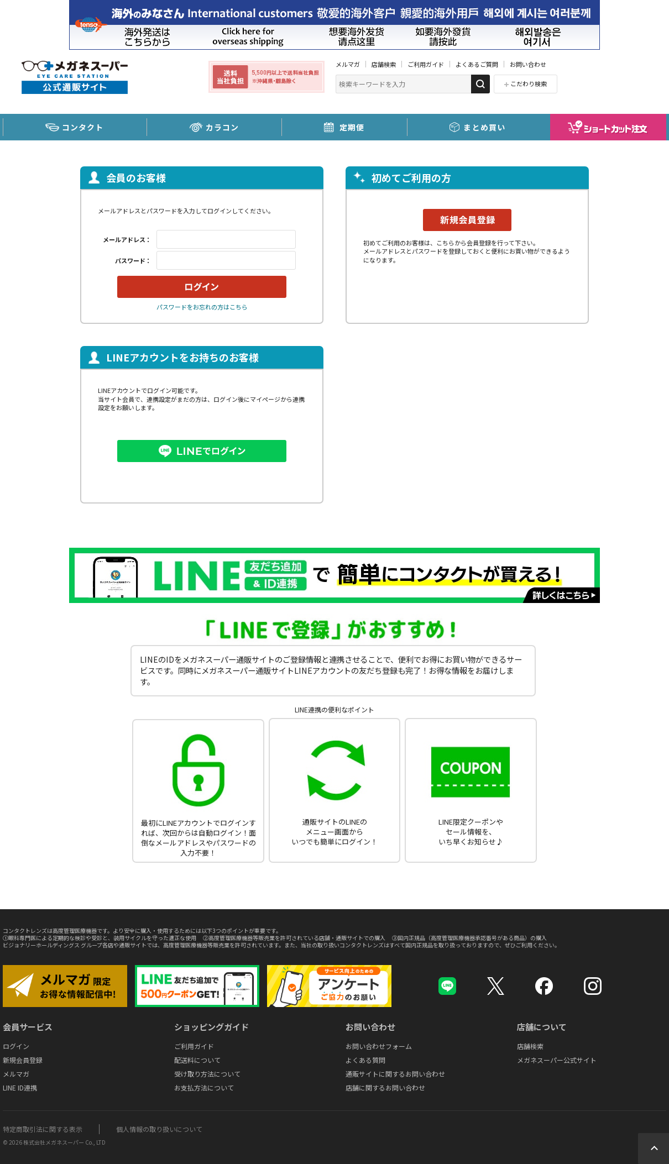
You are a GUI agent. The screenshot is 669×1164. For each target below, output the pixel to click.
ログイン (16, 1046)
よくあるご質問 (477, 64)
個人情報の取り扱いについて (159, 1129)
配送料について (197, 1060)
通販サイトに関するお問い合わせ (395, 1073)
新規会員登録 (23, 1060)
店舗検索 (384, 64)
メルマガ (348, 64)
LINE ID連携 (20, 1087)
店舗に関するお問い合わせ (385, 1087)
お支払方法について (204, 1087)
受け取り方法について (207, 1073)
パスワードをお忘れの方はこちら (202, 306)
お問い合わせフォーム (379, 1046)
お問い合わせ (528, 64)
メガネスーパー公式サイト (557, 1060)
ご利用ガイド (425, 64)
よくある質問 (365, 1060)
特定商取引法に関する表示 (42, 1129)
